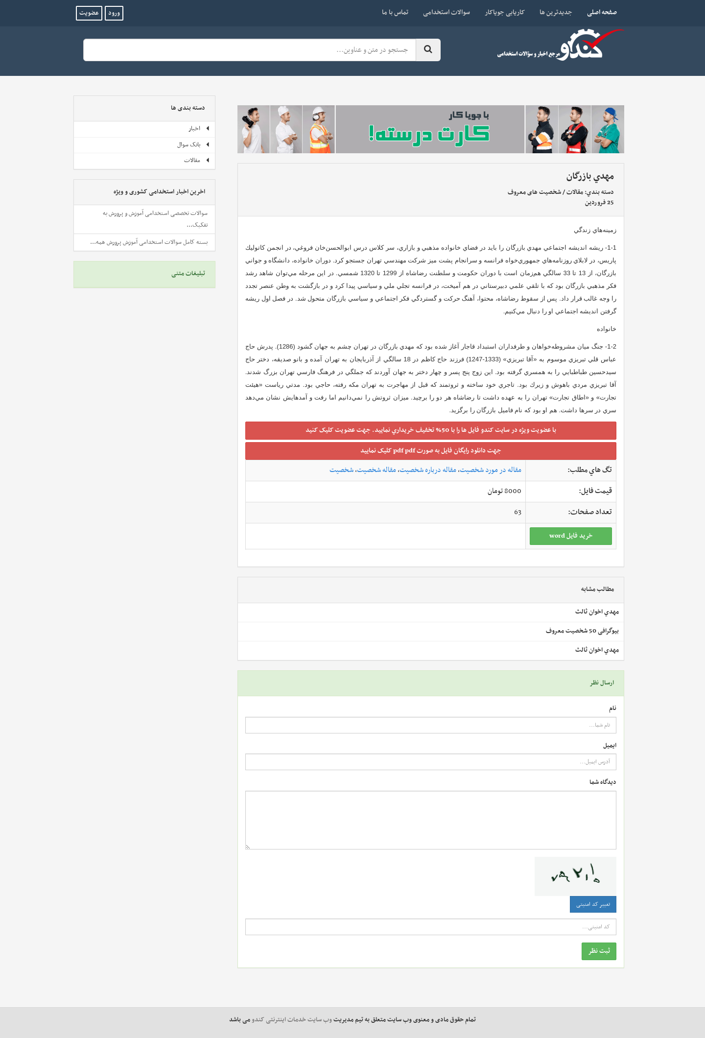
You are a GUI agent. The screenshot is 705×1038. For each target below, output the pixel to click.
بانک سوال (193, 145)
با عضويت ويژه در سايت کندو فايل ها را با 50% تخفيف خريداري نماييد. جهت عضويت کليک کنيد (431, 430)
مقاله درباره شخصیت (428, 470)
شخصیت (341, 470)
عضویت (89, 13)
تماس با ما (395, 12)
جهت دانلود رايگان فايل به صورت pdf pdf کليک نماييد (430, 450)
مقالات (574, 192)
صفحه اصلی (598, 12)
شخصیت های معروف (534, 192)
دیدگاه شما (602, 783)
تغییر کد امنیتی (593, 904)
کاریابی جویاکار (505, 12)
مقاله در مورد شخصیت (490, 470)
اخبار (199, 128)
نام (612, 709)
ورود (114, 13)
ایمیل (609, 746)
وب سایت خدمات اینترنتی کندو (292, 1019)
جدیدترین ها (556, 12)
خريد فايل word (571, 536)
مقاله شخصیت (376, 470)
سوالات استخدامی (446, 12)
